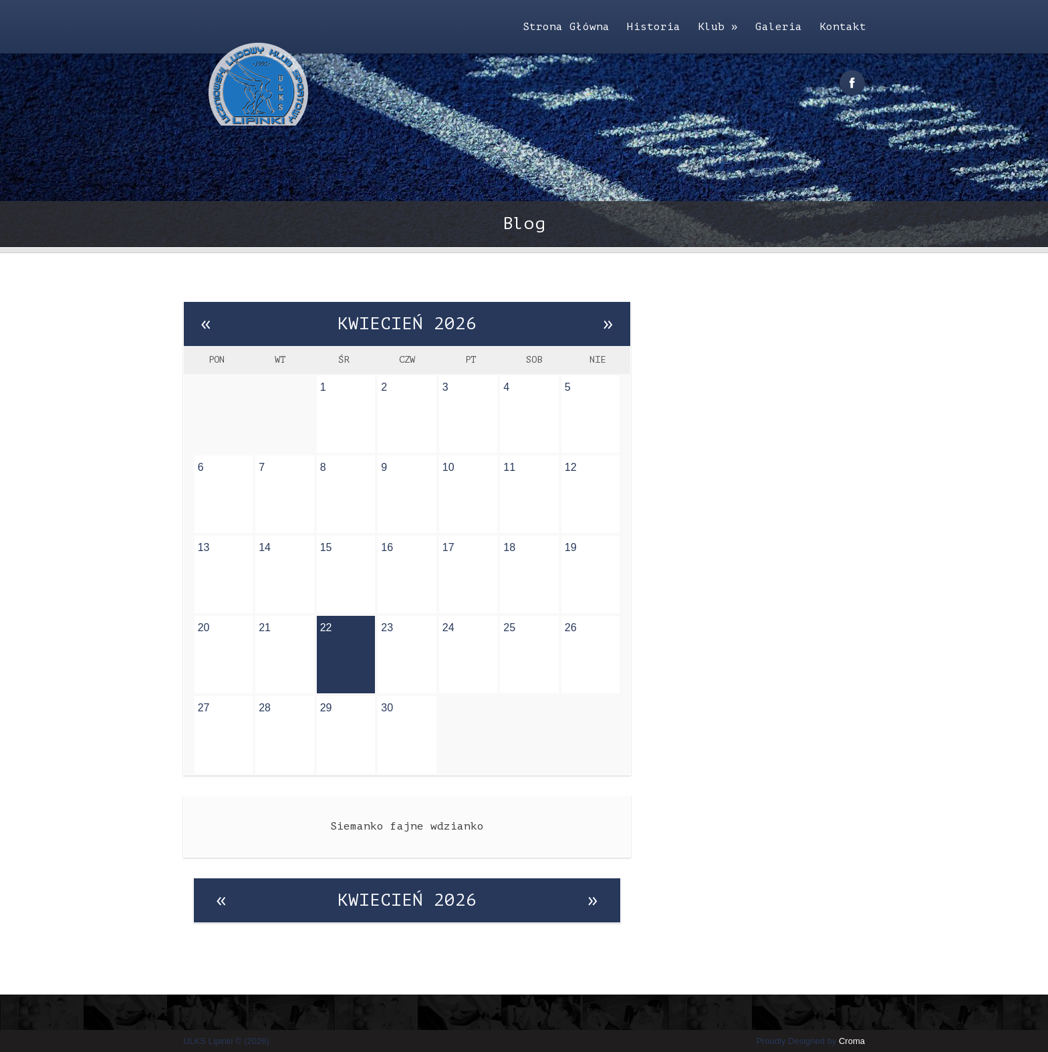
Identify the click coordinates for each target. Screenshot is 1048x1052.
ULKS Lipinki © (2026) (226, 1041)
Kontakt (842, 27)
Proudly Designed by (810, 1041)
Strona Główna (566, 27)
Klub (718, 27)
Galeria (778, 27)
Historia (653, 27)
